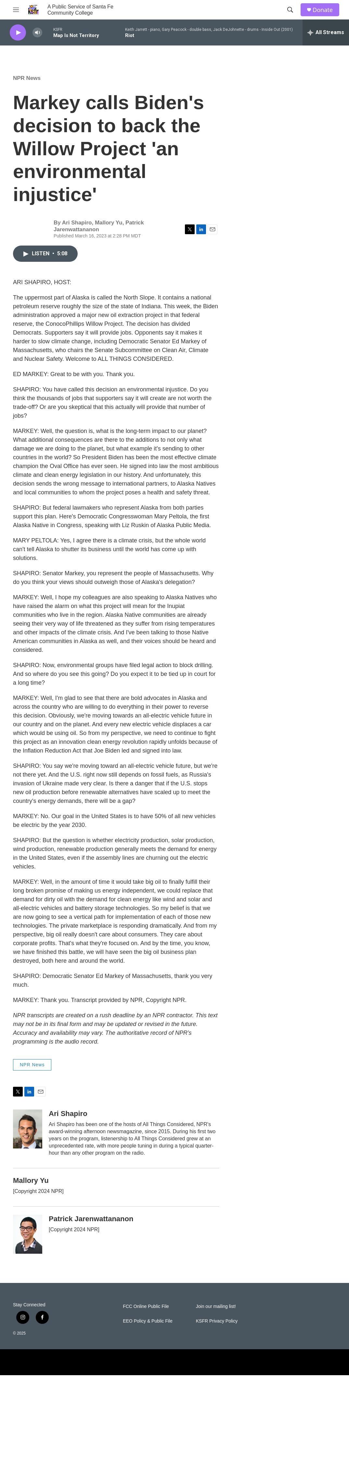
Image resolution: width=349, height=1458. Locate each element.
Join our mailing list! (216, 1306)
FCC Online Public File (146, 1306)
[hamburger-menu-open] (16, 9)
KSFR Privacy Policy (217, 1321)
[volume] (37, 32)
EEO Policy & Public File (148, 1321)
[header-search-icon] (290, 10)
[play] (18, 32)
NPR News (27, 78)
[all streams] (326, 32)
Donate (323, 9)
